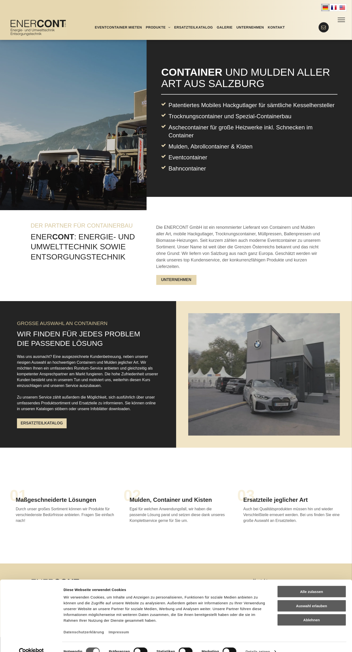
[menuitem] (118, 27)
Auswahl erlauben (311, 597)
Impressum (119, 623)
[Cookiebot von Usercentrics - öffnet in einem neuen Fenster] (31, 642)
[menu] (341, 20)
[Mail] (323, 31)
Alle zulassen (311, 582)
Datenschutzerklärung (83, 623)
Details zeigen (257, 642)
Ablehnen (311, 611)
